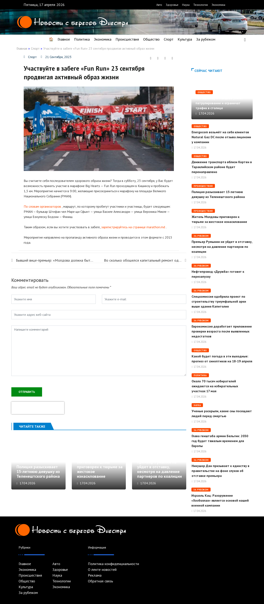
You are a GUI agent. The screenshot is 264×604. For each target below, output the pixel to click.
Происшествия (127, 39)
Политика (82, 39)
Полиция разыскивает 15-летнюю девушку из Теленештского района (38, 473)
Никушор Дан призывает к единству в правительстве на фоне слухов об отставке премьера (220, 471)
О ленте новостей (102, 570)
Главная (21, 48)
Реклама (94, 575)
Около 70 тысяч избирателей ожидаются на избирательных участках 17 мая (215, 386)
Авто (159, 5)
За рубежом (205, 39)
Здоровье (172, 5)
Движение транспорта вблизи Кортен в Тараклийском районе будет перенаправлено (222, 167)
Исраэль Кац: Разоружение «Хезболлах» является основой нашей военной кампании (220, 500)
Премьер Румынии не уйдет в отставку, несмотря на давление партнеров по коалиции (159, 471)
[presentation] (37, 407)
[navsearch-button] (245, 39)
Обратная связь (100, 581)
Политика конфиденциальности (113, 564)
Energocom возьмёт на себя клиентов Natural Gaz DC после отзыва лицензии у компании (221, 137)
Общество (151, 39)
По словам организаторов (42, 206)
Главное (64, 39)
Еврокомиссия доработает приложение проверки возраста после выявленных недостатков (222, 331)
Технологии (200, 5)
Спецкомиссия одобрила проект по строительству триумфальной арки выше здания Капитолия (219, 301)
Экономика (218, 5)
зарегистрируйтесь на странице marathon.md (133, 227)
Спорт (168, 39)
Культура (185, 39)
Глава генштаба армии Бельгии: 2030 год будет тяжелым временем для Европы (220, 441)
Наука (186, 5)
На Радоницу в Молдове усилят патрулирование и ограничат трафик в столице (219, 103)
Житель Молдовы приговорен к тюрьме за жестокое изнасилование (100, 471)
